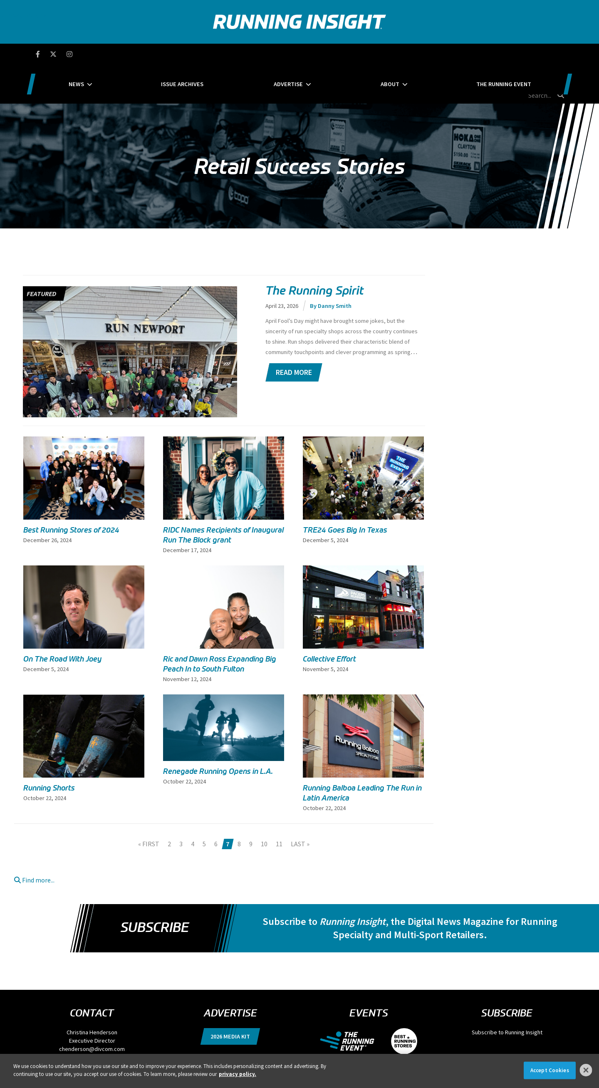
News (129, 54)
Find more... (34, 841)
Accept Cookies (549, 1070)
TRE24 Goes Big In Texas (345, 491)
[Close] (586, 1070)
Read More (294, 333)
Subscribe (155, 888)
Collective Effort (329, 620)
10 (264, 805)
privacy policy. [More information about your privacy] (237, 1074)
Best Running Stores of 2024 (71, 491)
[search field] (525, 54)
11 (279, 805)
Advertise (288, 54)
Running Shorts (49, 748)
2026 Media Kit (230, 997)
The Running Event (450, 54)
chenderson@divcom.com (92, 1010)
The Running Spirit (314, 252)
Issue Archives (209, 54)
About (363, 54)
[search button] (561, 54)
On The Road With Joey (62, 620)
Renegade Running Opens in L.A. (218, 732)
